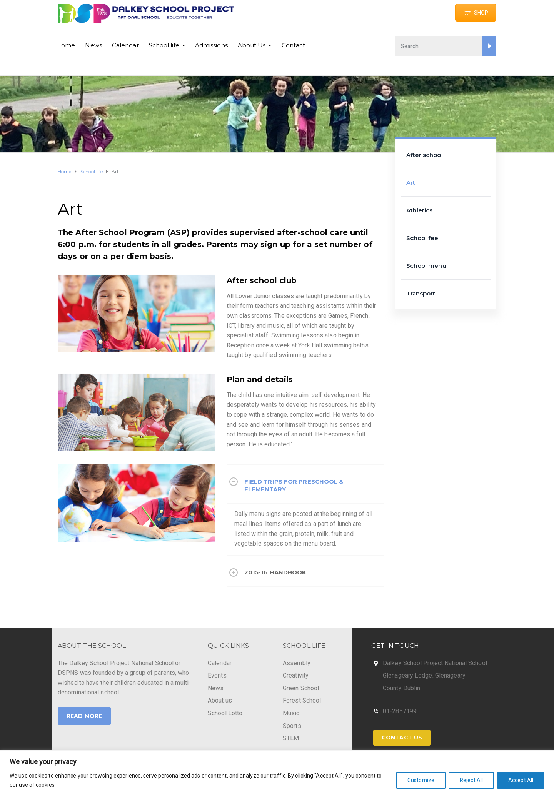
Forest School (302, 700)
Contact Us (402, 737)
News (93, 45)
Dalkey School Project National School (435, 663)
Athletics (419, 210)
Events (217, 675)
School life (164, 45)
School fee (422, 238)
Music (291, 713)
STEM (291, 738)
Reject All (471, 780)
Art (410, 182)
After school (424, 155)
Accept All (520, 780)
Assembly (296, 663)
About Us (252, 45)
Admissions (211, 45)
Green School (301, 688)
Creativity (296, 675)
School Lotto (225, 713)
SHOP (475, 13)
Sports (292, 725)
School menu (426, 265)
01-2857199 (400, 711)
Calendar (125, 45)
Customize (420, 780)
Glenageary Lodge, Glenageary (424, 675)
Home (65, 45)
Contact (293, 45)
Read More (84, 716)
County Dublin (401, 688)
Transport (421, 293)
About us (220, 700)
